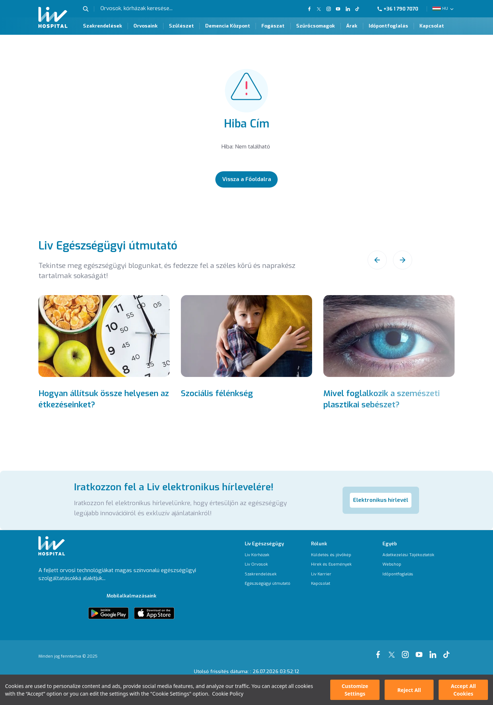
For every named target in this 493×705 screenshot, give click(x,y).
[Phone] (400, 9)
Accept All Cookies (463, 690)
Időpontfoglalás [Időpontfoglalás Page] (388, 26)
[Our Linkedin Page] (347, 8)
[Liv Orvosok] (267, 564)
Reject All (409, 690)
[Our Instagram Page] (328, 8)
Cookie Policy (227, 693)
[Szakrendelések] (267, 574)
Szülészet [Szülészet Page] (181, 26)
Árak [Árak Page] (351, 26)
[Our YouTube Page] (338, 8)
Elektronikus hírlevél (380, 500)
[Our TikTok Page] (360, 8)
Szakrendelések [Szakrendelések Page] (102, 26)
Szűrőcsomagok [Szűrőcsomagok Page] (315, 26)
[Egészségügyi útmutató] (267, 584)
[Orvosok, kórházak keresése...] (152, 8)
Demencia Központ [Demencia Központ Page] (227, 26)
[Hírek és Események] (331, 564)
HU (445, 8)
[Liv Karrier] (331, 574)
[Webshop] (408, 564)
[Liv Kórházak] (267, 555)
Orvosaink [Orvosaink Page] (145, 26)
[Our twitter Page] (319, 8)
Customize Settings (355, 690)
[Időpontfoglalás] (408, 574)
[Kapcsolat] (331, 584)
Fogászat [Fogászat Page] (273, 26)
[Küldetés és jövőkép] (331, 555)
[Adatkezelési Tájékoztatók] (408, 555)
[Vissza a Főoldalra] (246, 179)
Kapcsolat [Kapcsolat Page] (431, 26)
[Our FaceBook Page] (310, 8)
